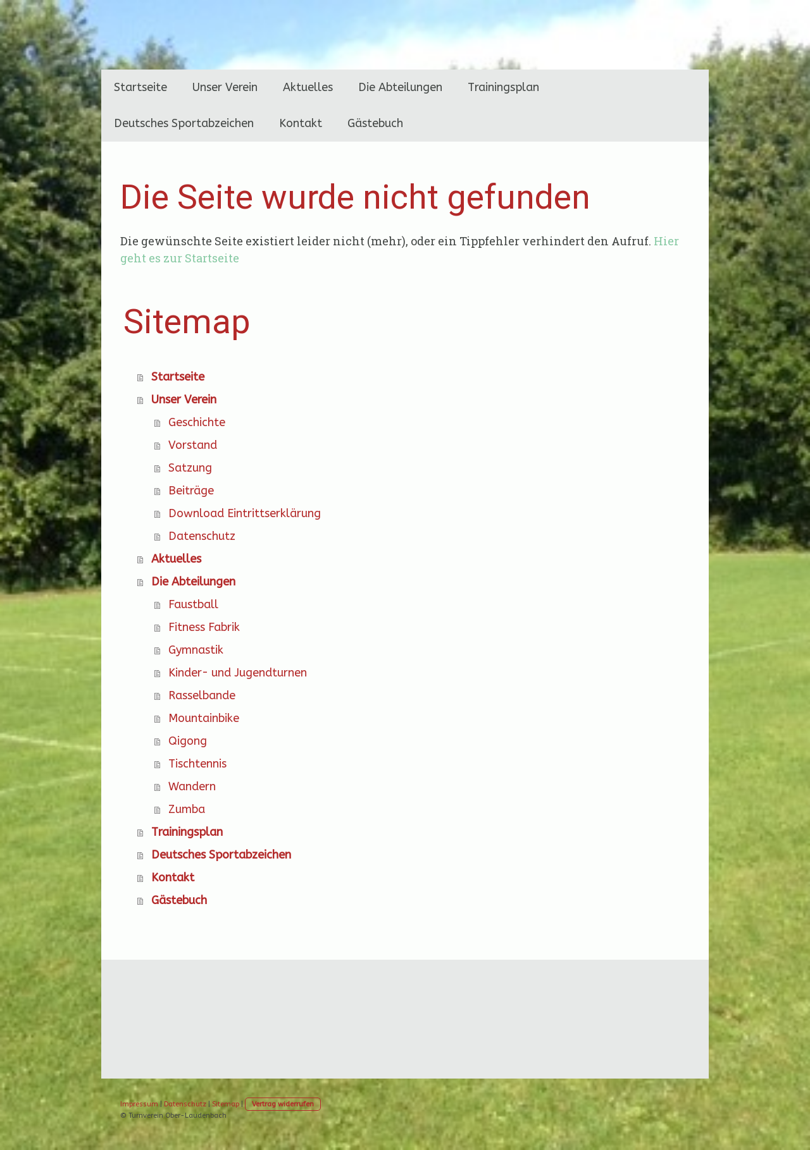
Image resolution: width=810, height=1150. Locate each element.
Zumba (186, 809)
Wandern (192, 786)
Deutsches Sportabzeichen (184, 123)
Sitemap (225, 1104)
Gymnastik (195, 650)
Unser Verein (225, 87)
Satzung (190, 468)
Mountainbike (203, 718)
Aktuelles (308, 87)
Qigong (187, 741)
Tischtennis (197, 764)
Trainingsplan (503, 87)
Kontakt (300, 123)
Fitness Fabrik (204, 627)
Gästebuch (375, 123)
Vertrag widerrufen (283, 1104)
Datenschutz (201, 536)
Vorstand (192, 445)
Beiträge (191, 491)
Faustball (193, 604)
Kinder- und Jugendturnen (237, 673)
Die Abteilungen (400, 87)
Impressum (139, 1104)
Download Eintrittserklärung (244, 513)
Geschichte (196, 422)
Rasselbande (201, 695)
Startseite (140, 87)
